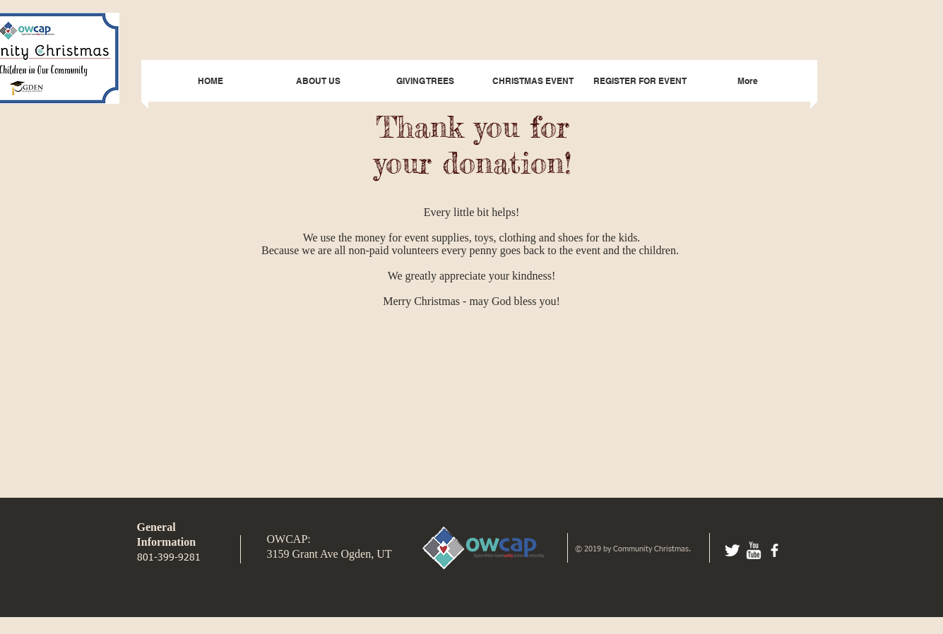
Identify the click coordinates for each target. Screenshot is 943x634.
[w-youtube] (753, 550)
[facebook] (774, 550)
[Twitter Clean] (732, 550)
